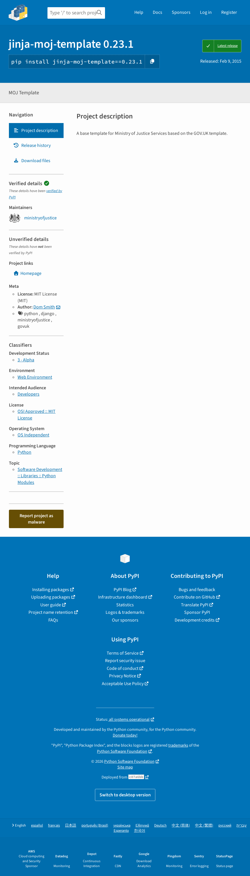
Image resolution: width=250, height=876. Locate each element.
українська (121, 825)
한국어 (139, 830)
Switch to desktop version (125, 795)
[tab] (36, 130)
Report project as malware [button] (36, 519)
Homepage (27, 273)
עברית (241, 825)
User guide (50, 605)
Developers (28, 394)
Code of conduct (122, 668)
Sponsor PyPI (197, 612)
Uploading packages (50, 597)
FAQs (53, 620)
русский (224, 825)
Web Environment (35, 377)
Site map (125, 767)
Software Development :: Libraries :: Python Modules (40, 476)
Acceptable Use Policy (123, 684)
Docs (157, 12)
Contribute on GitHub (194, 597)
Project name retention (50, 612)
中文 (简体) (181, 825)
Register (229, 12)
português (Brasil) (94, 825)
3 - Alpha (26, 360)
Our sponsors (125, 620)
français (54, 825)
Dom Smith (44, 307)
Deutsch (160, 825)
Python (24, 452)
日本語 (70, 825)
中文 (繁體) (204, 825)
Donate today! (125, 735)
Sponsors (181, 12)
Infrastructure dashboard (122, 597)
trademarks (178, 745)
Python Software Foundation (122, 751)
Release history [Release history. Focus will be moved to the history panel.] (32, 145)
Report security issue (125, 661)
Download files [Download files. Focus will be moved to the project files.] (31, 161)
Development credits (195, 620)
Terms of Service (123, 653)
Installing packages (50, 589)
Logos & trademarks (125, 612)
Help (138, 12)
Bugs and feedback (197, 589)
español (37, 825)
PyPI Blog (122, 589)
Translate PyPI (194, 605)
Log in (206, 12)
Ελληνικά (142, 825)
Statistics (125, 605)
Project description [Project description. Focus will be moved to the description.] (35, 130)
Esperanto (121, 830)
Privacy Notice (122, 676)
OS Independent (33, 435)
